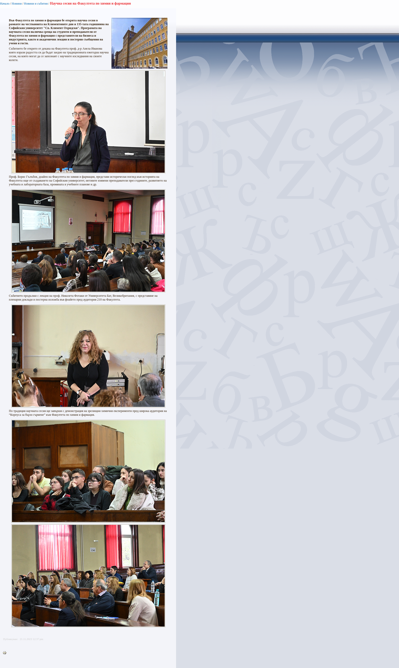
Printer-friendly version (6, 653)
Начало (4, 3)
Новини (17, 3)
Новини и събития (36, 3)
